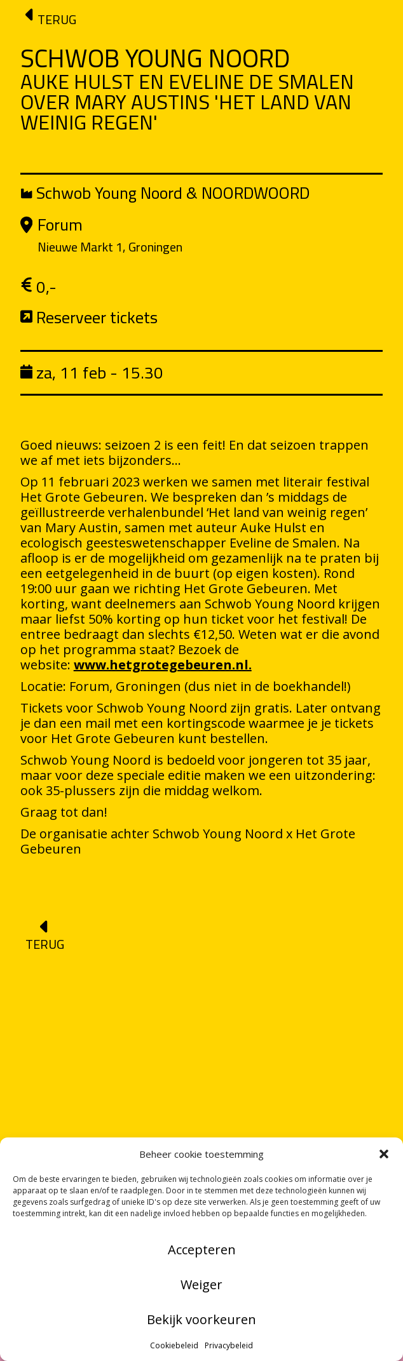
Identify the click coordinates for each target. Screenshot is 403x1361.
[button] (384, 1154)
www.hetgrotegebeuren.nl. (163, 664)
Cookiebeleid (174, 1345)
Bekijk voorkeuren (201, 1319)
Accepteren (202, 1249)
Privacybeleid (229, 1345)
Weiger (201, 1284)
